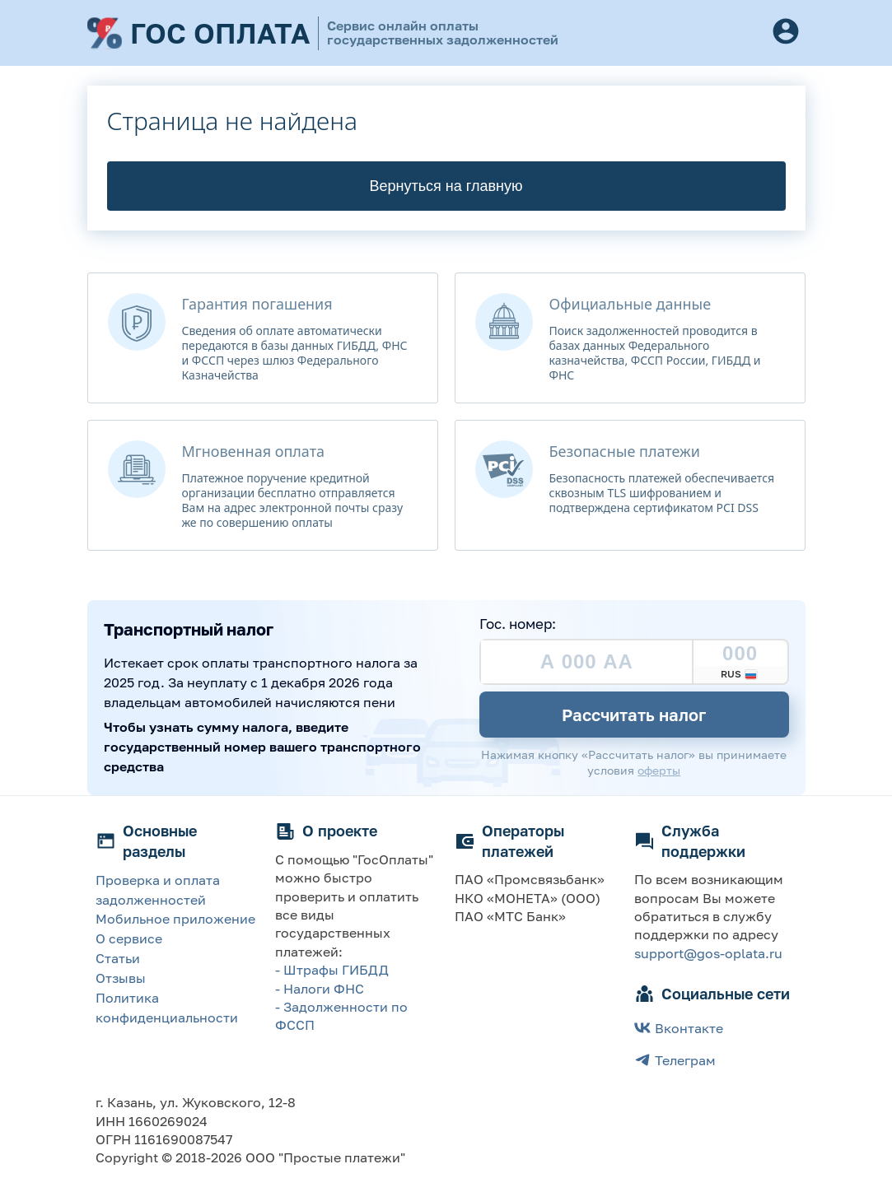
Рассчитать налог (634, 714)
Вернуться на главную (446, 186)
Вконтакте (678, 1027)
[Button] (786, 33)
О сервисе (129, 938)
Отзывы (121, 978)
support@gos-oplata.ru (708, 953)
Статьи (118, 958)
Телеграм (675, 1060)
